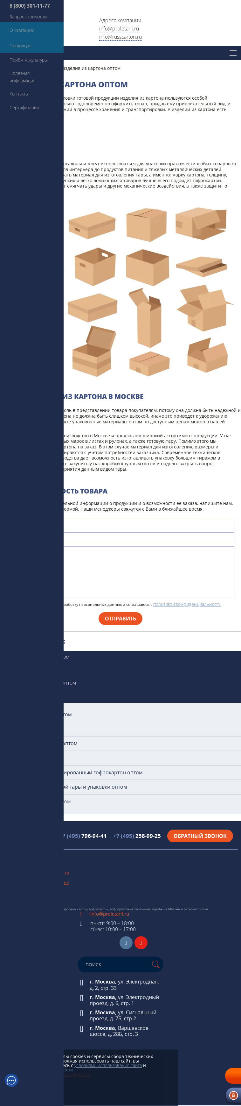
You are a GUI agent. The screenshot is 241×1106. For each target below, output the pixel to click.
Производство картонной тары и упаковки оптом (66, 787)
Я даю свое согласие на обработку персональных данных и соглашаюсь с (117, 604)
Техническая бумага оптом (37, 656)
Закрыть (33, 1083)
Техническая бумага (23, 1046)
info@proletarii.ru (119, 28)
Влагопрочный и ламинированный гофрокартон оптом (74, 773)
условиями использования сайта (108, 1065)
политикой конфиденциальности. (39, 1070)
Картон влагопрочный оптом (41, 682)
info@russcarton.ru (120, 36)
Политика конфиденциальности (36, 873)
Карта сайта (15, 892)
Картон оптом (22, 669)
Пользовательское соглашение (36, 882)
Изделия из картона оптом (38, 801)
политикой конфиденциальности (187, 604)
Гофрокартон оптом (29, 695)
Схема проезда (18, 901)
